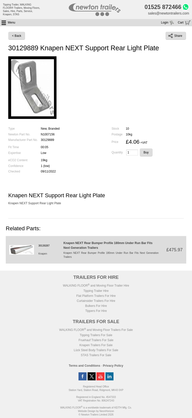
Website (87, 411)
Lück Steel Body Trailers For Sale (96, 350)
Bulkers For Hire (96, 306)
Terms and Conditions (84, 365)
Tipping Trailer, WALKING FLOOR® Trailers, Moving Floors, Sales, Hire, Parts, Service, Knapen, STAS (21, 9)
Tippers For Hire (96, 311)
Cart (181, 22)
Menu (11, 22)
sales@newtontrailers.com (168, 13)
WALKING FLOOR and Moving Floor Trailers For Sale (96, 330)
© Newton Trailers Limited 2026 (96, 414)
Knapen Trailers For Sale (96, 345)
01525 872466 (162, 7)
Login (164, 22)
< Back (16, 36)
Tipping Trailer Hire (96, 291)
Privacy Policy (113, 365)
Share (175, 36)
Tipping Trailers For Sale (96, 335)
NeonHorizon (107, 411)
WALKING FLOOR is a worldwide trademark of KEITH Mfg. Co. (96, 407)
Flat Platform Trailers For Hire (96, 296)
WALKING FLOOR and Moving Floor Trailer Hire (96, 285)
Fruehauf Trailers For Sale (95, 340)
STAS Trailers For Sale (96, 355)
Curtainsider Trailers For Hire (96, 301)
